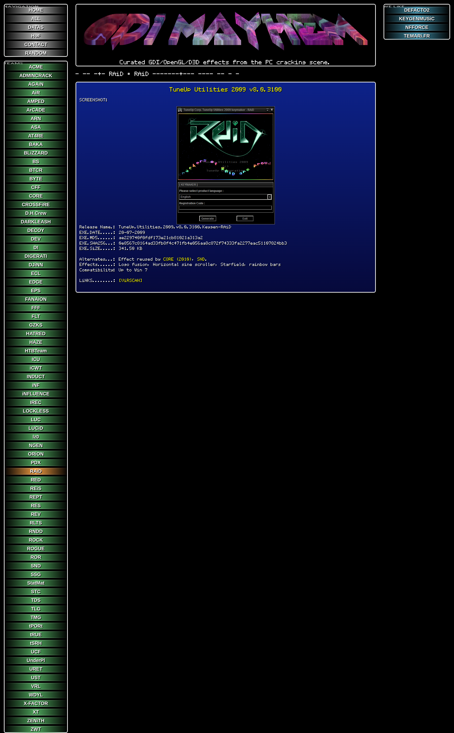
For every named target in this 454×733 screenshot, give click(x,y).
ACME (36, 67)
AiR (36, 92)
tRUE (36, 634)
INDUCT (36, 376)
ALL (35, 18)
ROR (36, 557)
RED (36, 479)
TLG (36, 608)
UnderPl (36, 660)
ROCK (36, 540)
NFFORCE (416, 27)
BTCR (36, 170)
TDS (36, 600)
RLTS (36, 522)
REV (36, 514)
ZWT (36, 729)
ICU (36, 359)
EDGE (36, 282)
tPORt (36, 626)
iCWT (36, 368)
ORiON (36, 454)
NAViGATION (21, 4)
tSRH (36, 643)
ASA (36, 127)
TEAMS (14, 61)
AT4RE (35, 135)
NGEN (36, 445)
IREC (36, 402)
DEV (36, 239)
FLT (36, 316)
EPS (36, 290)
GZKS (36, 325)
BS (35, 161)
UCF (36, 651)
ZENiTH (35, 720)
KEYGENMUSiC (417, 18)
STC (36, 591)
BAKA (36, 144)
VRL (36, 686)
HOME (36, 10)
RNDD (36, 531)
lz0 (36, 436)
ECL (36, 273)
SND (36, 565)
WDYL (36, 694)
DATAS (36, 27)
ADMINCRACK (35, 75)
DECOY (35, 230)
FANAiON (36, 299)
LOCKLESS (36, 411)
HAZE (35, 342)
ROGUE (35, 548)
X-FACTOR (36, 703)
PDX (36, 462)
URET (35, 669)
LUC (36, 419)
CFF (35, 187)
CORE (36, 196)
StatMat (35, 583)
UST (36, 677)
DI (35, 247)
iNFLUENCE (35, 393)
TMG (36, 617)
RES (36, 505)
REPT (35, 497)
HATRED (36, 333)
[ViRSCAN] (130, 280)
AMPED (35, 101)
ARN (36, 118)
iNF (36, 385)
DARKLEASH (36, 221)
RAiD (36, 471)
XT (36, 712)
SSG (36, 574)
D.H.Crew (35, 213)
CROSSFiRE (36, 204)
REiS (36, 488)
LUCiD (35, 428)
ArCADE (35, 110)
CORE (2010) (177, 259)
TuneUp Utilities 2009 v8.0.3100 (225, 89)
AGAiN (35, 84)
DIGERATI (36, 256)
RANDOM (36, 53)
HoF (35, 35)
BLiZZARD (36, 153)
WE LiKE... (397, 4)
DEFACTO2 (416, 10)
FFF (36, 307)
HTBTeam (36, 350)
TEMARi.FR (417, 35)
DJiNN (36, 264)
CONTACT (35, 44)
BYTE (35, 178)
